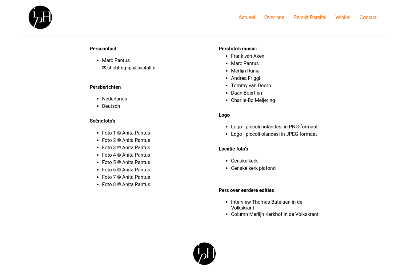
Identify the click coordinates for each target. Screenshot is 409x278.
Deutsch (111, 106)
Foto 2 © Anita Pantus (126, 140)
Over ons (274, 17)
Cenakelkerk (244, 161)
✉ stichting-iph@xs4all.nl (129, 68)
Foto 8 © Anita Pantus (126, 184)
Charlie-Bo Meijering (253, 100)
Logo (236, 127)
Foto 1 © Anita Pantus (126, 133)
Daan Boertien (246, 93)
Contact (367, 17)
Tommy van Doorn (251, 85)
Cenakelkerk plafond (253, 168)
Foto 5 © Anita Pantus (126, 162)
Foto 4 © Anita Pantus (126, 155)
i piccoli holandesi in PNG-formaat (280, 127)
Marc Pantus (245, 63)
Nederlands (114, 99)
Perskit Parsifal (310, 17)
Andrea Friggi (245, 78)
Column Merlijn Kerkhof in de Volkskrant (275, 214)
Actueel (247, 17)
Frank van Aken (248, 56)
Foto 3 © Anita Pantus (126, 148)
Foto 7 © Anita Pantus (126, 177)
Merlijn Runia (245, 71)
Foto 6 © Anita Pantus (126, 170)
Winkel (342, 17)
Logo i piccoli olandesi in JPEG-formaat (274, 134)
